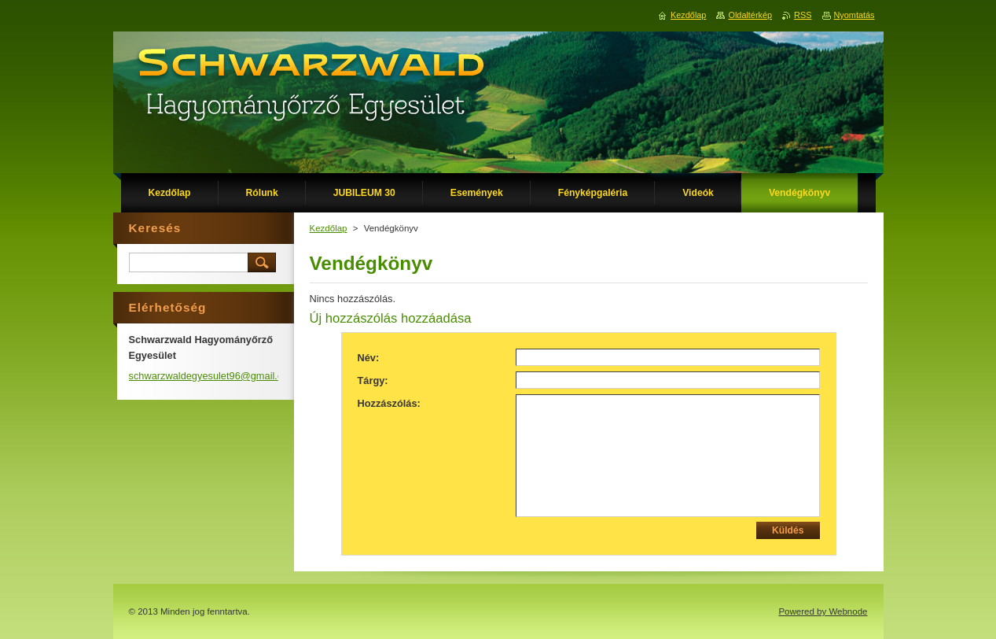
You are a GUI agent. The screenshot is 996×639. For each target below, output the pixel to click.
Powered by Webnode (822, 611)
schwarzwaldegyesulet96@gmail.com (213, 376)
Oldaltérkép (750, 15)
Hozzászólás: (389, 403)
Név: (369, 358)
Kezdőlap (328, 228)
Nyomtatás (854, 15)
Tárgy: (373, 380)
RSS (802, 15)
